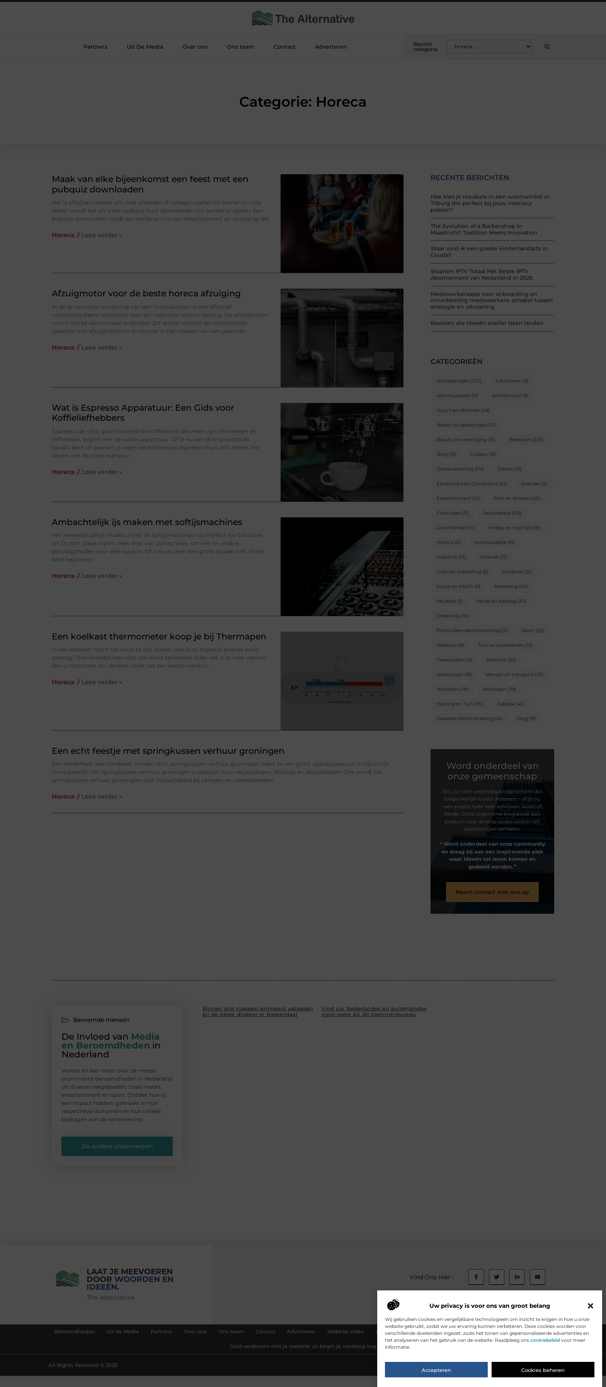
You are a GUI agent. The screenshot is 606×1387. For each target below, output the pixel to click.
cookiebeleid (545, 1351)
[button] (590, 1317)
